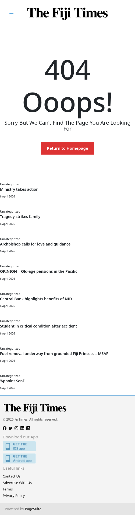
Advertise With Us (17, 482)
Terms (8, 489)
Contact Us (11, 476)
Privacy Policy (14, 495)
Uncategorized (10, 184)
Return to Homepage (67, 148)
